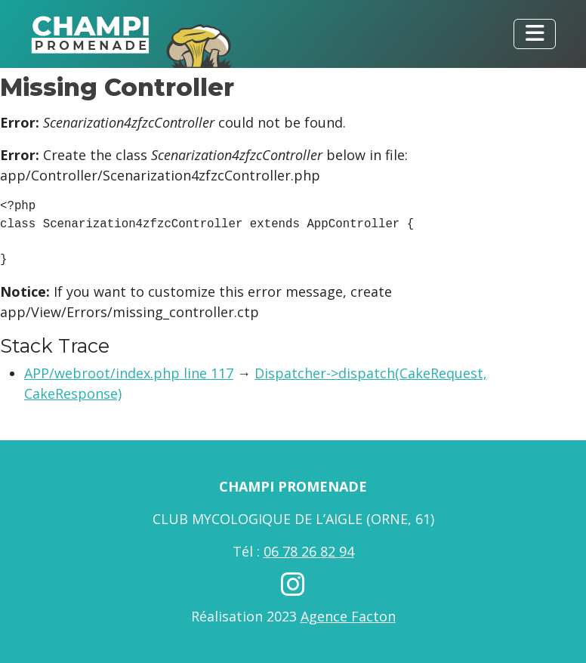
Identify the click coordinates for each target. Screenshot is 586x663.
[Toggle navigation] (535, 34)
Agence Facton (348, 616)
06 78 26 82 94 (309, 551)
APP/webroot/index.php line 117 (128, 373)
